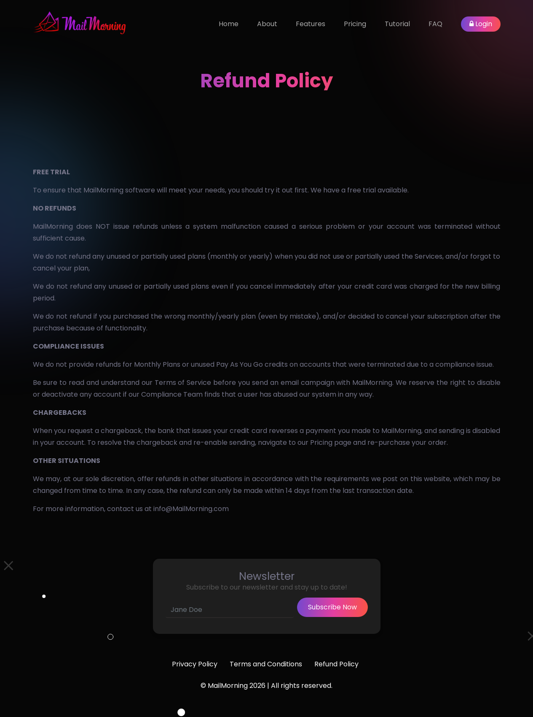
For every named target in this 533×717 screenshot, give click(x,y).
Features (310, 24)
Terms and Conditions (266, 664)
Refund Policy (336, 664)
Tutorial (397, 24)
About (267, 24)
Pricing (355, 24)
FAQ (435, 24)
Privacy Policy (194, 664)
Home (228, 24)
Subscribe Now (332, 607)
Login (480, 24)
